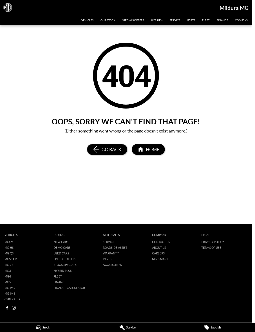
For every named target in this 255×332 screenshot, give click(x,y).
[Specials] (212, 327)
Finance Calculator (69, 288)
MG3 (7, 270)
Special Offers (65, 259)
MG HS (9, 247)
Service (175, 20)
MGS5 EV (10, 259)
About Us (159, 247)
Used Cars (61, 253)
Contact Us (161, 242)
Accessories (112, 265)
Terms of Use (211, 247)
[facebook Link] (7, 307)
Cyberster (12, 299)
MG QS (9, 253)
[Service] (127, 327)
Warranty (111, 253)
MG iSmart (160, 259)
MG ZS (8, 265)
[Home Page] (148, 149)
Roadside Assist (115, 247)
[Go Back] (107, 149)
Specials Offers (133, 20)
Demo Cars (62, 247)
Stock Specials (65, 265)
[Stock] (42, 327)
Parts (191, 20)
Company (241, 20)
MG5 (7, 282)
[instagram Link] (13, 307)
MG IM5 (9, 288)
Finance (222, 20)
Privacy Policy (212, 242)
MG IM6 (9, 293)
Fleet (205, 20)
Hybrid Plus (63, 270)
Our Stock (107, 20)
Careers (158, 253)
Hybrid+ (157, 20)
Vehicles (87, 20)
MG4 (7, 276)
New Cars (61, 242)
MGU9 (8, 242)
